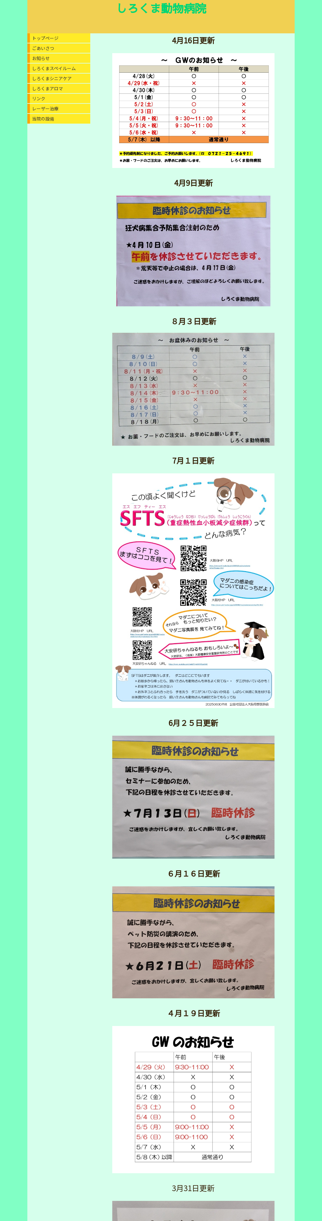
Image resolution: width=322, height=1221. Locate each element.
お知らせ (41, 58)
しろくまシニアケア (52, 78)
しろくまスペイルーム (54, 68)
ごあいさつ (43, 48)
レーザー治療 (45, 108)
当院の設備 (43, 118)
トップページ (45, 38)
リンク (38, 98)
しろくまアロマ (47, 88)
